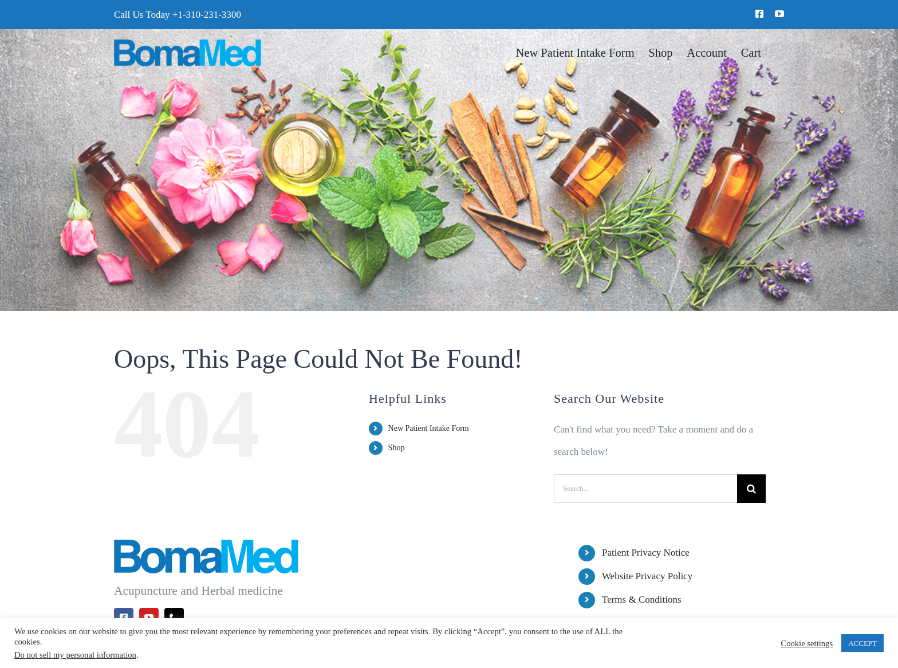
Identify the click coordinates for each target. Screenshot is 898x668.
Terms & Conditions (642, 599)
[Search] (751, 488)
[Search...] (645, 488)
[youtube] (779, 13)
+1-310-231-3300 (206, 14)
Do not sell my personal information (75, 654)
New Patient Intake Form (428, 428)
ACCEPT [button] (862, 643)
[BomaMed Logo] (187, 43)
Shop (396, 447)
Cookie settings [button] (807, 643)
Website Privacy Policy (647, 576)
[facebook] (759, 13)
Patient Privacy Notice (646, 552)
